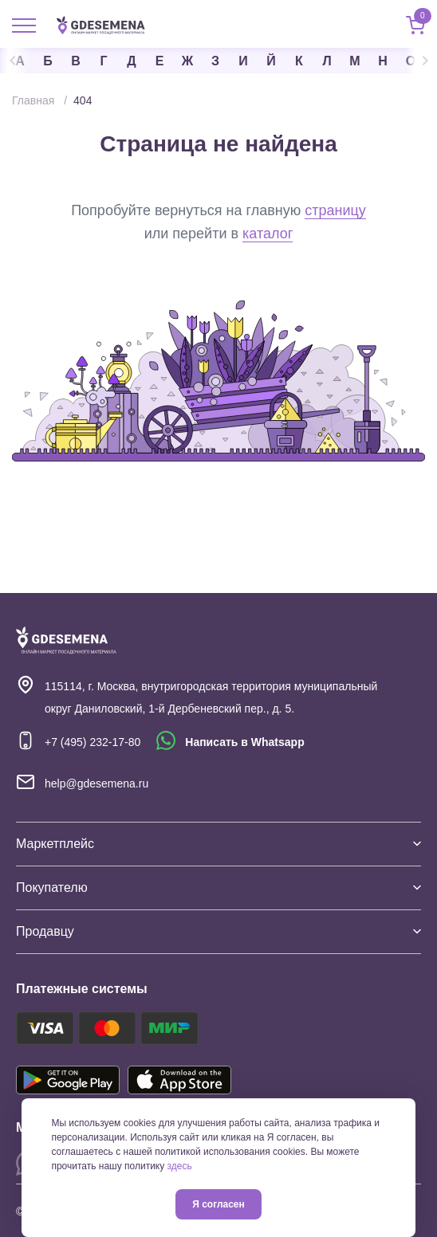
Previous (16, 60)
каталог (267, 234)
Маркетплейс (218, 843)
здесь (179, 1166)
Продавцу (218, 931)
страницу (335, 210)
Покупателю (218, 887)
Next (421, 60)
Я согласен (218, 1204)
